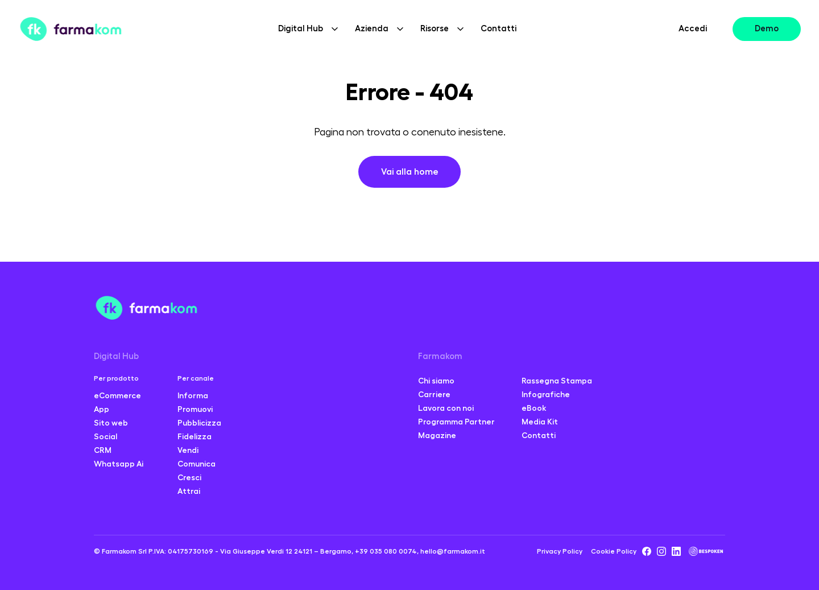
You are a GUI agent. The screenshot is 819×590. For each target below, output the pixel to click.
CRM (102, 450)
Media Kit (540, 422)
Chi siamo (436, 381)
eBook (534, 408)
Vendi (187, 450)
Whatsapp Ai (118, 464)
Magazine (437, 435)
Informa (192, 395)
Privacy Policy (559, 551)
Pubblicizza (199, 423)
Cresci (189, 477)
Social (105, 436)
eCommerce (117, 395)
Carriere (434, 394)
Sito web (111, 423)
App (101, 409)
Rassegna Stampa (557, 381)
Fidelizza (194, 436)
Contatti (498, 28)
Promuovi (195, 409)
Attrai (188, 491)
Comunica (196, 464)
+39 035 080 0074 (386, 551)
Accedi (693, 28)
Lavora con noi (446, 408)
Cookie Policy (613, 551)
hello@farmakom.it (452, 551)
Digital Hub (116, 356)
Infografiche (546, 394)
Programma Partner (456, 422)
